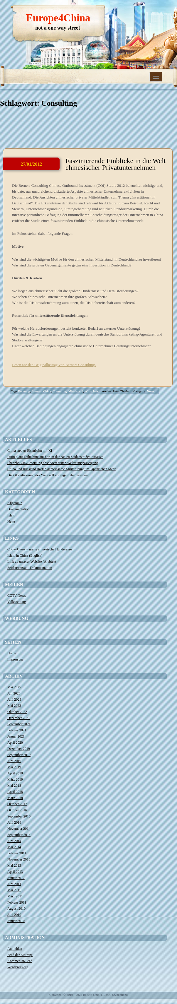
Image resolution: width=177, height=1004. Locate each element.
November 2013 (18, 859)
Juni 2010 (14, 915)
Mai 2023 (14, 706)
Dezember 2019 (18, 749)
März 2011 (15, 896)
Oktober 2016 (17, 810)
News (150, 391)
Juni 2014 (14, 841)
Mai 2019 (14, 767)
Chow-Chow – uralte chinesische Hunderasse (39, 549)
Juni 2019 (14, 761)
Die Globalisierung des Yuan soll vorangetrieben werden (47, 475)
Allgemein (14, 503)
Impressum (15, 659)
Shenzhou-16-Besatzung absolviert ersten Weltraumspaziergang (52, 463)
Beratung (24, 391)
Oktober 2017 (17, 804)
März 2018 (15, 798)
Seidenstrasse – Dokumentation (29, 568)
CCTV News (16, 595)
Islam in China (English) (24, 555)
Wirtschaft (91, 391)
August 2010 (16, 908)
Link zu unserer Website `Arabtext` (32, 562)
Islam (11, 515)
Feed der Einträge (20, 955)
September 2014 (19, 835)
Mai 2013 (14, 865)
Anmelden (14, 949)
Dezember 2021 (18, 718)
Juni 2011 (14, 884)
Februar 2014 (16, 853)
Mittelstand (75, 391)
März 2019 (15, 779)
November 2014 (18, 829)
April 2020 (15, 742)
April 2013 (15, 872)
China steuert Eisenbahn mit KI (29, 451)
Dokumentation (18, 509)
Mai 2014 (14, 847)
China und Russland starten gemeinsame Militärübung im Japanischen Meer (61, 469)
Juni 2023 (14, 699)
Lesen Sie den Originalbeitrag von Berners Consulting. (54, 364)
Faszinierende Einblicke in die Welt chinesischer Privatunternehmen (115, 164)
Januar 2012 (16, 878)
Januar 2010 (16, 921)
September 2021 (19, 724)
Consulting (60, 391)
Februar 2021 (16, 730)
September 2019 (19, 755)
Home (11, 653)
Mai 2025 (14, 687)
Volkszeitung (16, 602)
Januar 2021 (16, 736)
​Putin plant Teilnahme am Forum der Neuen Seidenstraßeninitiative (55, 457)
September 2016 (19, 816)
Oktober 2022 (17, 712)
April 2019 (15, 773)
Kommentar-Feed (19, 961)
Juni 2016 (14, 822)
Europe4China (58, 18)
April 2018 (15, 792)
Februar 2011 (16, 902)
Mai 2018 (14, 786)
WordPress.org (17, 967)
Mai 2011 (14, 890)
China (47, 391)
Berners (37, 391)
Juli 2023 (14, 693)
